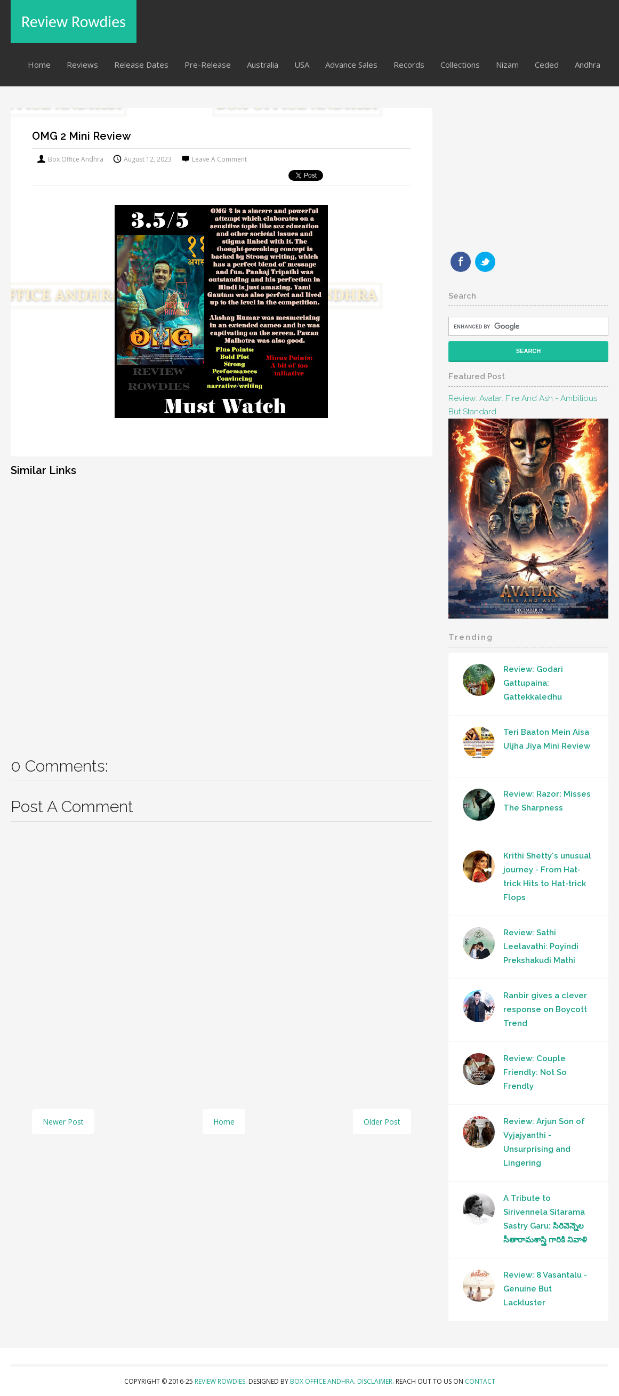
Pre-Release (207, 64)
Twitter (485, 262)
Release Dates (141, 64)
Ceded (547, 64)
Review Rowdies (73, 21)
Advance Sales (351, 64)
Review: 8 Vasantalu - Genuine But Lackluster (545, 1288)
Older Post (382, 1122)
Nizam (507, 64)
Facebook (461, 262)
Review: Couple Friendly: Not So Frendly (535, 1072)
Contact (480, 1381)
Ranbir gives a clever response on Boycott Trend (545, 1009)
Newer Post (63, 1122)
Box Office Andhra (322, 1381)
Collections (460, 64)
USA (301, 64)
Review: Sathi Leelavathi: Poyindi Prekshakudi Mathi (540, 946)
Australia (262, 64)
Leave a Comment (219, 159)
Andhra (587, 64)
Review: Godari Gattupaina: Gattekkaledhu (533, 683)
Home (39, 64)
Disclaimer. (376, 1381)
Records (408, 64)
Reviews (82, 64)
